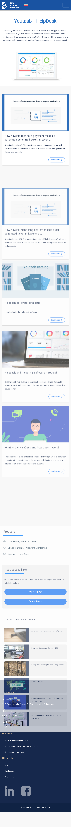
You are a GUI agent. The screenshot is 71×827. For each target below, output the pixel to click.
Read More (57, 173)
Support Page (10, 777)
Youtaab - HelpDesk (16, 612)
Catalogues (9, 771)
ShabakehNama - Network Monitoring (25, 606)
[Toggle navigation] (65, 5)
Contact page (35, 659)
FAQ (6, 765)
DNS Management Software (20, 600)
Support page (35, 649)
